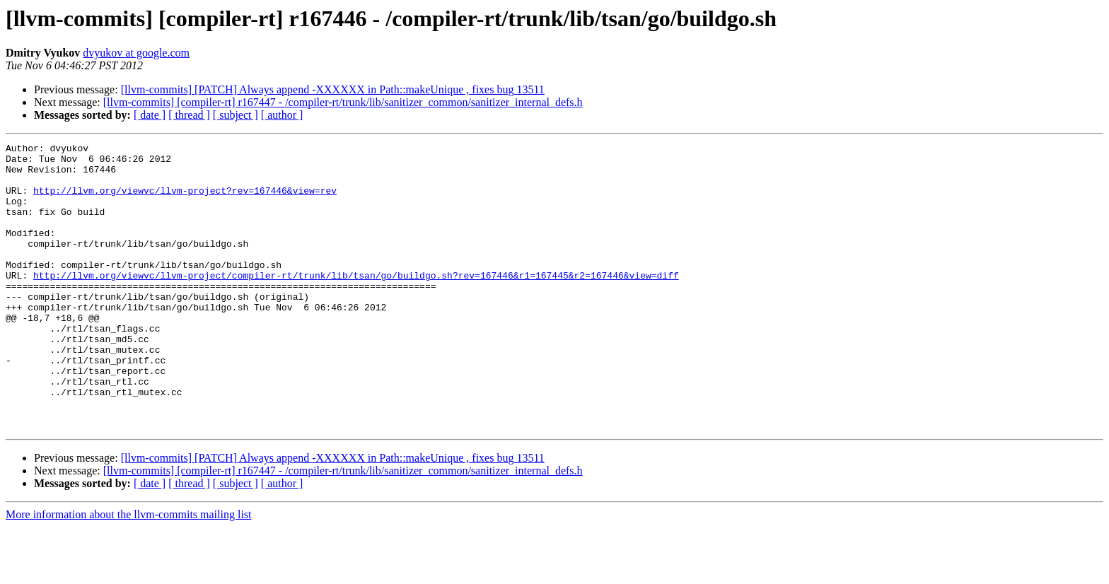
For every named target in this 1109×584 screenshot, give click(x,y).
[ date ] (150, 115)
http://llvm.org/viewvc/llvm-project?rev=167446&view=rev (185, 200)
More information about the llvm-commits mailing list (129, 572)
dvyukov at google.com (136, 53)
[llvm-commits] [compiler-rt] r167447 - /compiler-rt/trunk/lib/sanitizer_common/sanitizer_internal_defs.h (343, 102)
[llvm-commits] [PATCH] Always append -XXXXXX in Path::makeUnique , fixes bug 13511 (333, 89)
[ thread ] (189, 115)
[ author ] (282, 115)
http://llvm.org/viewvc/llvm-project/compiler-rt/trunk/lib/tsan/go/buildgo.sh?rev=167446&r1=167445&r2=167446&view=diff (356, 302)
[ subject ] (235, 115)
